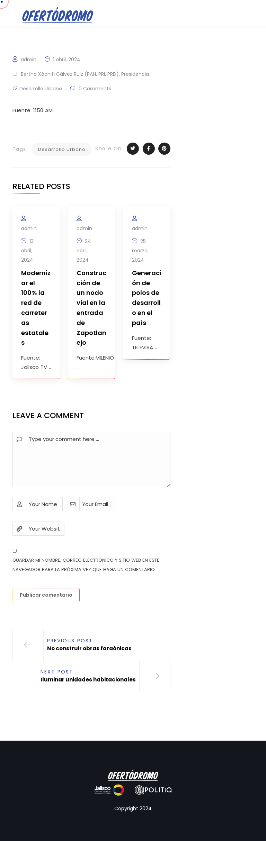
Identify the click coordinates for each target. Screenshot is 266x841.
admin (28, 59)
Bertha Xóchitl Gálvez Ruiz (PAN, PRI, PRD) (70, 74)
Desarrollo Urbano (40, 88)
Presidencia (135, 74)
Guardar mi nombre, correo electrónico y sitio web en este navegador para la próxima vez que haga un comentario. (85, 565)
